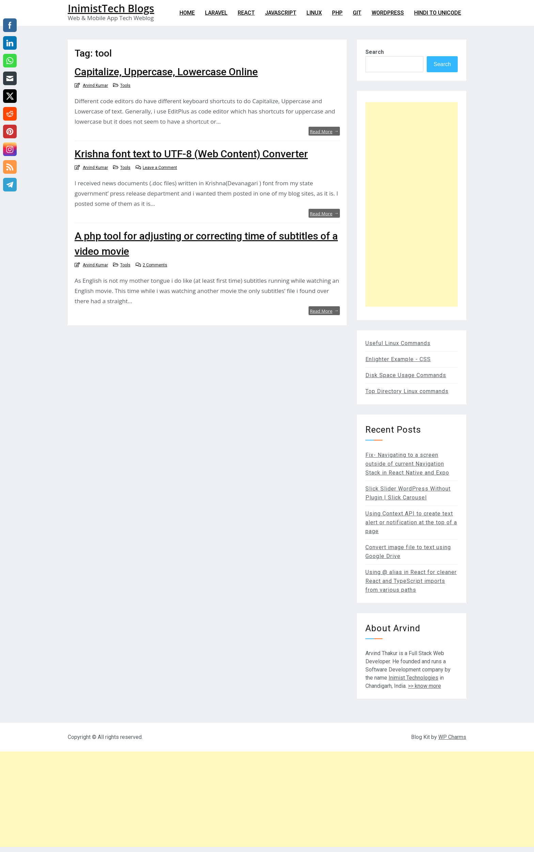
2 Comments (155, 265)
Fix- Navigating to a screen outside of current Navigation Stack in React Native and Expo (407, 464)
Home (187, 13)
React (246, 13)
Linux (314, 13)
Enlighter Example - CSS (398, 359)
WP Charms (452, 737)
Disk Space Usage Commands (405, 375)
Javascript (280, 13)
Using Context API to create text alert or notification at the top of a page (411, 522)
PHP (337, 13)
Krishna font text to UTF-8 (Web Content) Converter (191, 154)
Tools (125, 85)
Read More (324, 131)
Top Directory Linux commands (407, 391)
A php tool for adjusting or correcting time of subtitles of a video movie (206, 243)
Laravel (216, 13)
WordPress (388, 13)
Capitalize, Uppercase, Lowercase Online (166, 72)
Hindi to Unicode (437, 13)
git (357, 13)
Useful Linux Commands (397, 343)
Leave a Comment (160, 167)
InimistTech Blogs (111, 8)
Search (374, 52)
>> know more (424, 686)
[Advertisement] (411, 204)
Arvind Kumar (95, 85)
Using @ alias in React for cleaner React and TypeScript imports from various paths (411, 581)
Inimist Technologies (413, 678)
